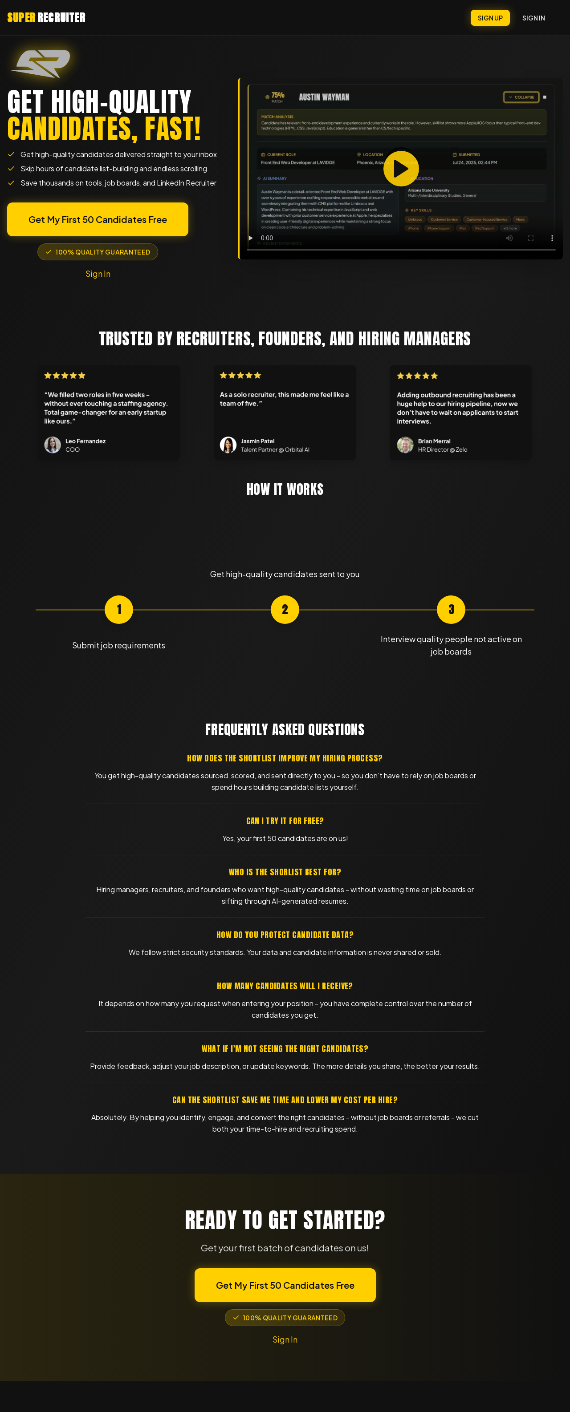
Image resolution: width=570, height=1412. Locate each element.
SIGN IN (533, 18)
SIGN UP (490, 18)
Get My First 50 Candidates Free (97, 219)
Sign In (98, 273)
